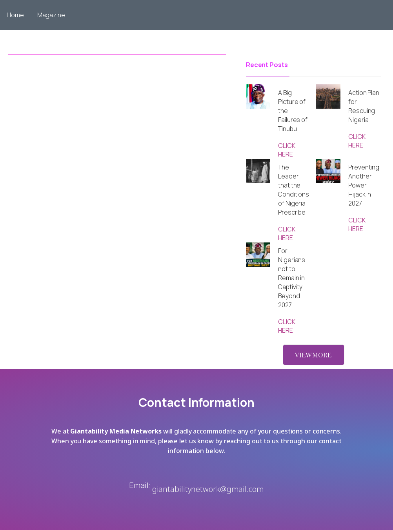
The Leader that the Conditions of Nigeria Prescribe (293, 190)
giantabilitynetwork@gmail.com (208, 489)
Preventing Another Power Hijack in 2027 (363, 185)
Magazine (51, 15)
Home (15, 15)
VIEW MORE (313, 354)
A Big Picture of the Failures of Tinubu (292, 110)
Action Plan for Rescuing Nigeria (363, 106)
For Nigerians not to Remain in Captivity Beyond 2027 (291, 277)
